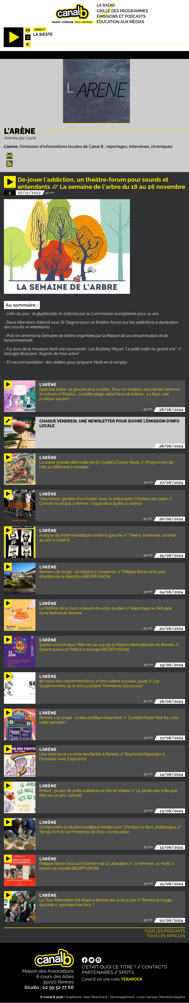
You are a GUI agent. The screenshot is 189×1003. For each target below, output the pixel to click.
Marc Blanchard (95, 997)
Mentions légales (172, 997)
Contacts (154, 966)
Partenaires (97, 972)
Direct (39, 29)
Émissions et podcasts (121, 16)
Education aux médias (120, 21)
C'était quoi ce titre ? (109, 966)
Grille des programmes (122, 11)
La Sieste (43, 34)
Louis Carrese (147, 997)
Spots (126, 972)
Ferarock (131, 979)
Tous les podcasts (164, 931)
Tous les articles (166, 935)
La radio (106, 5)
